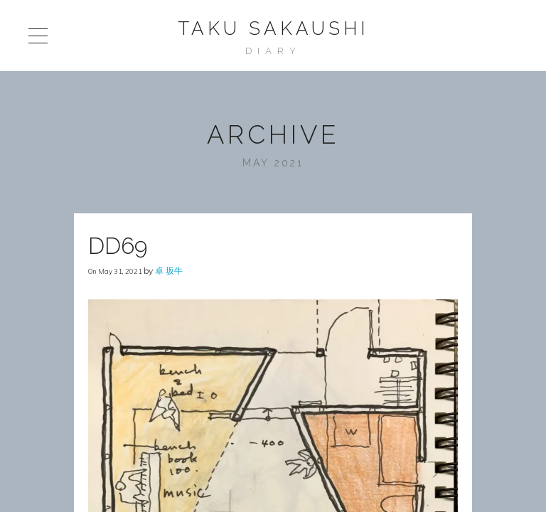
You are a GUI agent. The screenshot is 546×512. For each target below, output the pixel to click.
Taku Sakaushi (273, 28)
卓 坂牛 (169, 270)
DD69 (117, 246)
